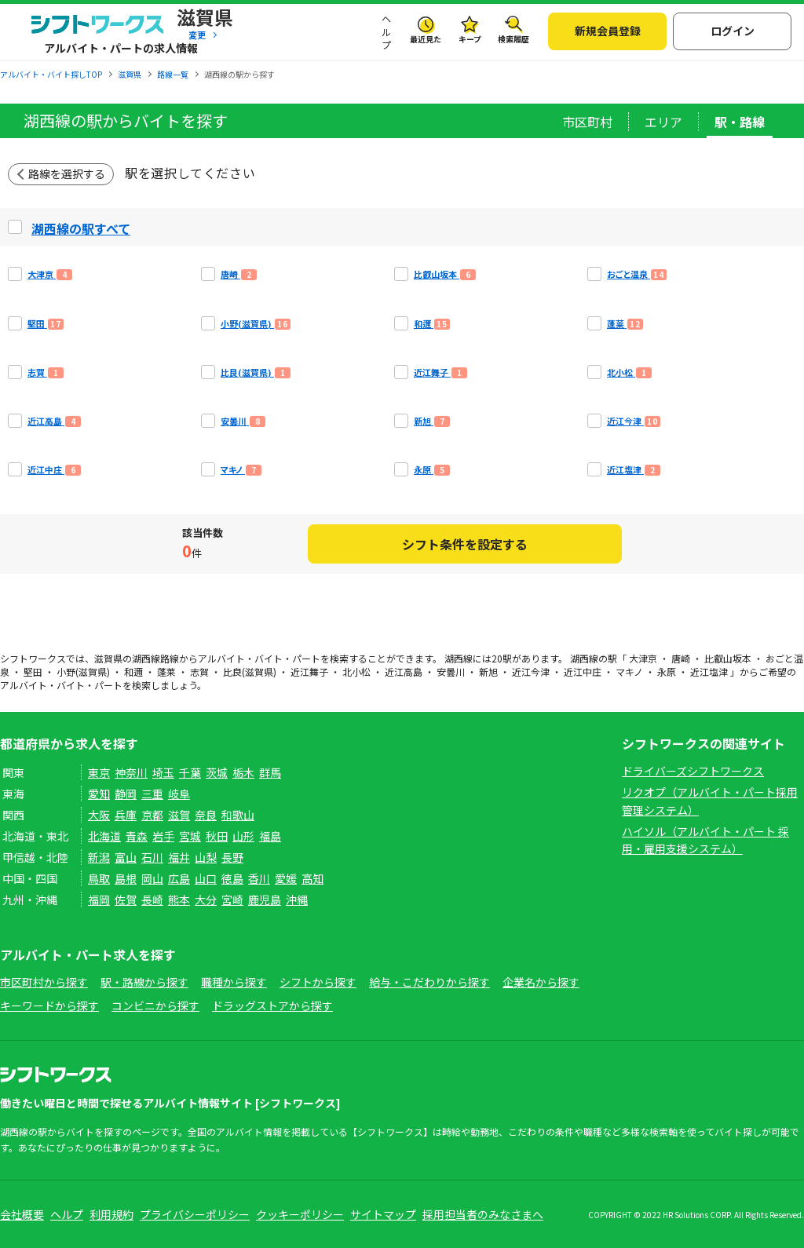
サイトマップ (383, 1214)
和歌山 (237, 815)
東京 (99, 772)
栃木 (243, 772)
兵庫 (126, 815)
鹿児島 (264, 899)
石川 (152, 857)
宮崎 (232, 899)
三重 (152, 793)
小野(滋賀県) (83, 671)
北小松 (356, 671)
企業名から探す (540, 982)
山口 (206, 878)
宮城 (190, 836)
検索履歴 (513, 39)
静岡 (126, 793)
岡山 (152, 878)
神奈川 (131, 772)
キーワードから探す (49, 1005)
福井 (179, 857)
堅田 (33, 671)
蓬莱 (166, 671)
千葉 (190, 772)
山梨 (206, 857)
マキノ (629, 671)
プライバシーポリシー (195, 1214)
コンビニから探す (155, 1005)
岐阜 (179, 793)
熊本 (179, 899)
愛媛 (286, 878)
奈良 (206, 815)
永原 (666, 671)
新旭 (488, 671)
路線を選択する (66, 173)
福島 (270, 836)
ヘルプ (386, 32)
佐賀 (126, 899)
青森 (137, 836)
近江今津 (531, 671)
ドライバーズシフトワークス (693, 771)
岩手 (163, 836)
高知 (312, 878)
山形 (243, 836)
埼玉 (163, 772)
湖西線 (146, 658)
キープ (470, 39)
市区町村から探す (44, 982)
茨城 (217, 772)
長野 (232, 857)
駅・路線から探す (144, 982)
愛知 (99, 793)
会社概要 (22, 1214)
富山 (126, 857)
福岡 (99, 899)
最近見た (425, 39)
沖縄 (297, 899)
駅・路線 (739, 121)
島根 (126, 878)
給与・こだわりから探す (429, 982)
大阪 (99, 815)
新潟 (99, 857)
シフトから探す (318, 982)
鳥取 (99, 878)
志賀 (199, 671)
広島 (179, 878)
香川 (259, 878)
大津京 (643, 658)
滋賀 (179, 815)
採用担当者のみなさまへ (482, 1214)
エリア (663, 121)
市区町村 (587, 121)
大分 (206, 899)
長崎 (152, 899)
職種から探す (234, 982)
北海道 (104, 836)
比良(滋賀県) (249, 671)
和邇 (133, 671)
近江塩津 (709, 671)
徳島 (232, 878)
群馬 (270, 772)
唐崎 (680, 658)
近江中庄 (582, 671)
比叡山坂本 (727, 658)
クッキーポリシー (300, 1214)
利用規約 (111, 1214)
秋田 (217, 836)
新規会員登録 (608, 30)
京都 (152, 815)
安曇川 (451, 671)
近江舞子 (309, 671)
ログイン (733, 30)
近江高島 (403, 671)
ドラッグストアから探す (272, 1005)
